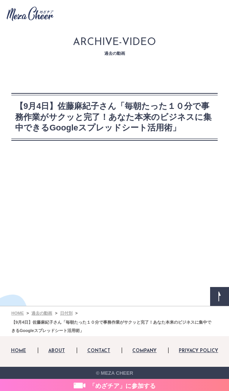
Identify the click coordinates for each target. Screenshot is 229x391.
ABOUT (56, 351)
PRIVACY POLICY (198, 351)
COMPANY (144, 351)
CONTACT (98, 351)
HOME (18, 351)
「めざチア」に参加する (122, 386)
